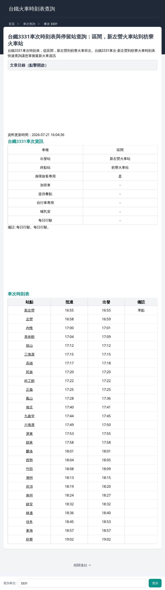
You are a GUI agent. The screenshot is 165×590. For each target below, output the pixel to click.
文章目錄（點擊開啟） (29, 65)
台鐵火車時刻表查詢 (32, 8)
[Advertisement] (82, 102)
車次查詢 (29, 24)
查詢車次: (9, 583)
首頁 (12, 24)
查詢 (155, 583)
